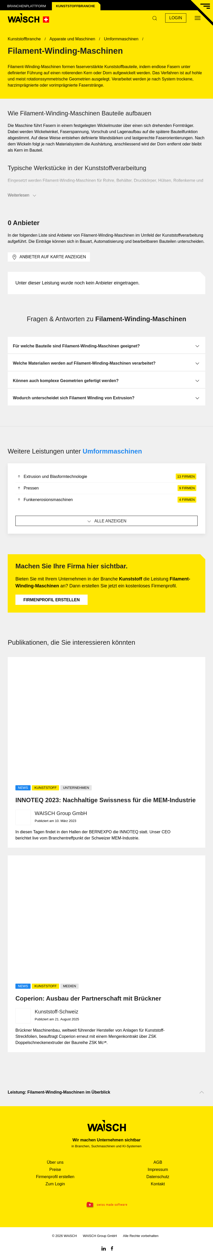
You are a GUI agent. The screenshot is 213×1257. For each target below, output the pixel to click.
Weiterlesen (22, 195)
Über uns (55, 1162)
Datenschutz (157, 1177)
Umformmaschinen (112, 451)
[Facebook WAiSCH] (112, 1248)
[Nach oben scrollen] (201, 1092)
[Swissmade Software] (106, 1204)
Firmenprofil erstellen (51, 600)
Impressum (158, 1169)
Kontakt (158, 1184)
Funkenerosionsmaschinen (106, 500)
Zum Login (55, 1184)
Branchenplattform (26, 6)
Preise (55, 1169)
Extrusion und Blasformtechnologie (106, 477)
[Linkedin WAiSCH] (103, 1248)
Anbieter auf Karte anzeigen (49, 257)
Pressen (106, 488)
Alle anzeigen (106, 521)
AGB (157, 1162)
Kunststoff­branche (75, 6)
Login (175, 18)
